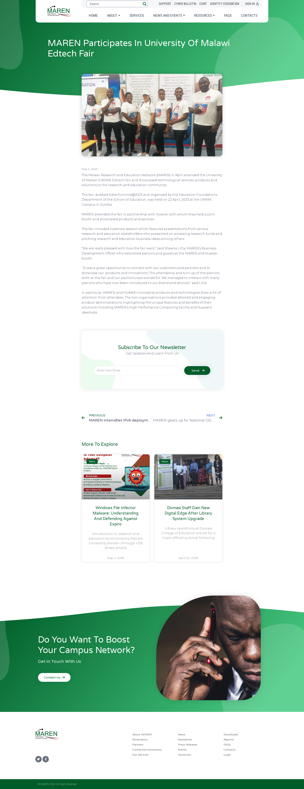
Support (165, 4)
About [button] (112, 15)
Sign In (250, 4)
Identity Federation (224, 4)
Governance (140, 739)
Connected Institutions (147, 749)
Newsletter (185, 739)
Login (227, 754)
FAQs (228, 15)
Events (182, 749)
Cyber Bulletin (185, 4)
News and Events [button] (167, 15)
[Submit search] (116, 4)
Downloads (231, 734)
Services (137, 15)
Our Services (140, 754)
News (181, 734)
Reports (229, 739)
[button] (144, 4)
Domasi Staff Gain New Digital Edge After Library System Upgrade (188, 513)
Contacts (249, 15)
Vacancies (184, 754)
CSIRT (203, 4)
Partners (137, 744)
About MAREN (142, 734)
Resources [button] (203, 15)
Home (93, 15)
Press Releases (187, 744)
